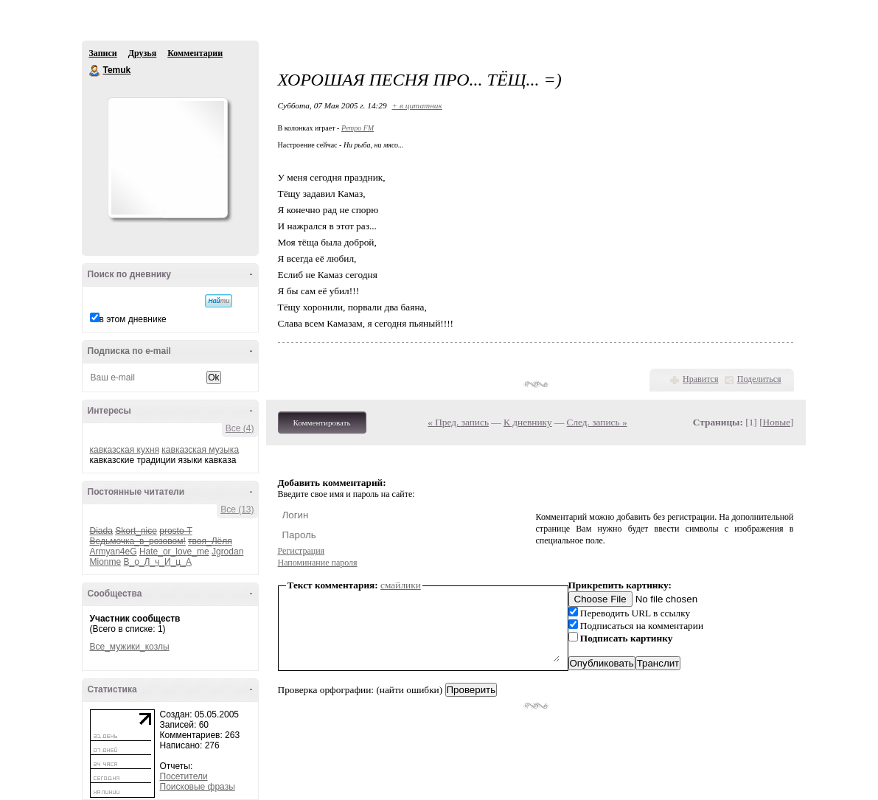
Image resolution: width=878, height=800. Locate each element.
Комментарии (195, 53)
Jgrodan (227, 551)
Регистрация (301, 551)
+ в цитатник (417, 105)
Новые (776, 422)
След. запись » (597, 422)
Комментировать (322, 422)
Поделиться (759, 379)
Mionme (106, 562)
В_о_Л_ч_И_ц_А (158, 562)
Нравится (700, 379)
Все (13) (237, 509)
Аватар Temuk (167, 157)
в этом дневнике (133, 319)
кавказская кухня (125, 450)
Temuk (95, 71)
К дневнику (528, 422)
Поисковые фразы (197, 787)
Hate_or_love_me (174, 551)
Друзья (142, 53)
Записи (103, 53)
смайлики (400, 585)
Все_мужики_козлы (130, 646)
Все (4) (240, 428)
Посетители (184, 776)
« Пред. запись (458, 422)
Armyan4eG (113, 551)
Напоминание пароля (318, 562)
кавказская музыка (200, 450)
